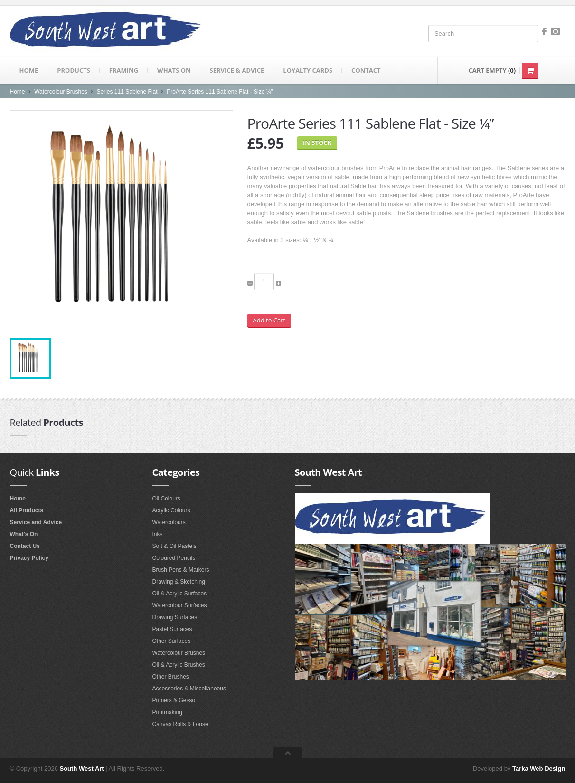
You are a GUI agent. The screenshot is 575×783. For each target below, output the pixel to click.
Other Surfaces (171, 641)
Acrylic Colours (171, 510)
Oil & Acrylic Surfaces (179, 593)
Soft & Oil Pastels (174, 546)
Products (73, 70)
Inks (157, 534)
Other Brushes (170, 676)
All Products (27, 510)
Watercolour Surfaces (179, 605)
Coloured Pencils (174, 558)
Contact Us (25, 546)
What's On (24, 534)
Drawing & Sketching (178, 581)
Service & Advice (237, 70)
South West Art (82, 768)
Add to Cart (269, 320)
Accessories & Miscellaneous (189, 688)
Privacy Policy (29, 558)
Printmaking (167, 712)
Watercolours (169, 522)
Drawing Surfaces (175, 617)
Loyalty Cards (307, 70)
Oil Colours (166, 498)
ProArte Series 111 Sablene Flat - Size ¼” (220, 91)
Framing (123, 70)
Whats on (173, 70)
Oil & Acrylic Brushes (178, 664)
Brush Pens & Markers (180, 569)
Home (28, 70)
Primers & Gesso (174, 700)
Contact (366, 70)
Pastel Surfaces (172, 629)
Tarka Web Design (539, 768)
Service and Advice (36, 522)
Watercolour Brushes (60, 91)
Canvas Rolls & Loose (180, 724)
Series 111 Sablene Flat (127, 91)
